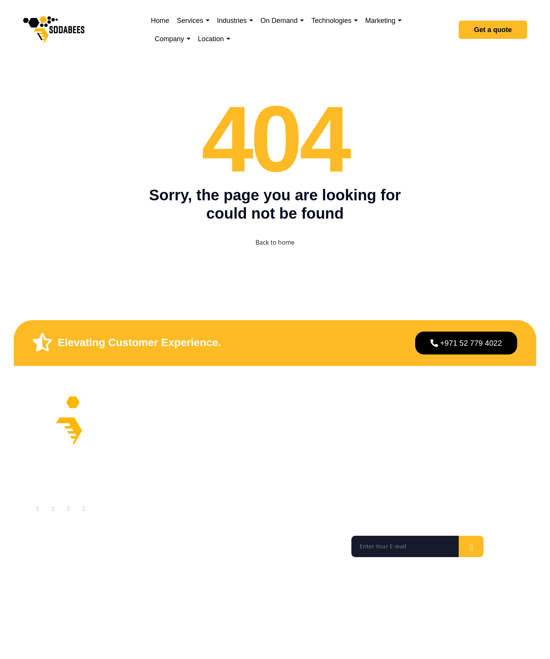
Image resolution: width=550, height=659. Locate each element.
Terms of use (389, 621)
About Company (197, 426)
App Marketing (275, 487)
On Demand (271, 456)
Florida (49, 589)
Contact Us (190, 456)
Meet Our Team (196, 441)
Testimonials (192, 471)
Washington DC (162, 589)
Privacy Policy (435, 621)
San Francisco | (101, 589)
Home (263, 426)
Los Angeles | (230, 589)
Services (266, 441)
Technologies (273, 471)
